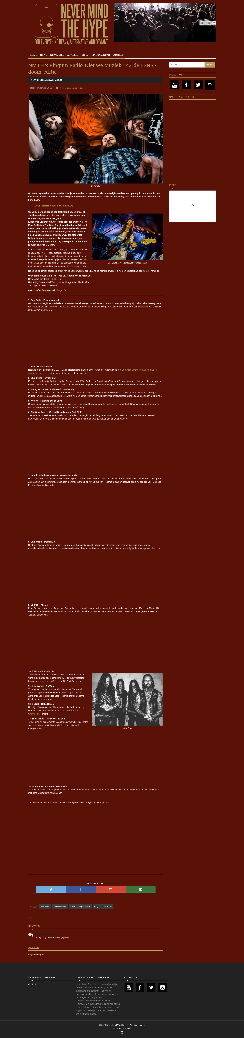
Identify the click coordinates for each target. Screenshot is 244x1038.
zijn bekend (76, 392)
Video (84, 54)
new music (45, 906)
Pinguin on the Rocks (103, 906)
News (43, 54)
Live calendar (101, 54)
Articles (72, 54)
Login (31, 954)
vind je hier (61, 290)
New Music (57, 54)
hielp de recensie (111, 404)
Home (33, 54)
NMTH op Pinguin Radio (80, 906)
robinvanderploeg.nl (122, 1028)
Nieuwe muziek (59, 906)
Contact (118, 54)
